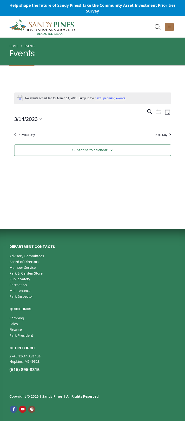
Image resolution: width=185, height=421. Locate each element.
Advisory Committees (26, 256)
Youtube (22, 409)
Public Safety (19, 279)
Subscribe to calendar (89, 150)
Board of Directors (24, 261)
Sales (13, 324)
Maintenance (20, 290)
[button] (158, 27)
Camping (16, 318)
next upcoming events (110, 98)
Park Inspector (21, 296)
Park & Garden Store (26, 273)
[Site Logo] (42, 27)
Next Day (163, 135)
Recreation (18, 285)
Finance (15, 329)
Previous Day (24, 135)
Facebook (13, 409)
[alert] (92, 98)
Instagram (31, 409)
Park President (21, 335)
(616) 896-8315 (24, 369)
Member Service (22, 267)
